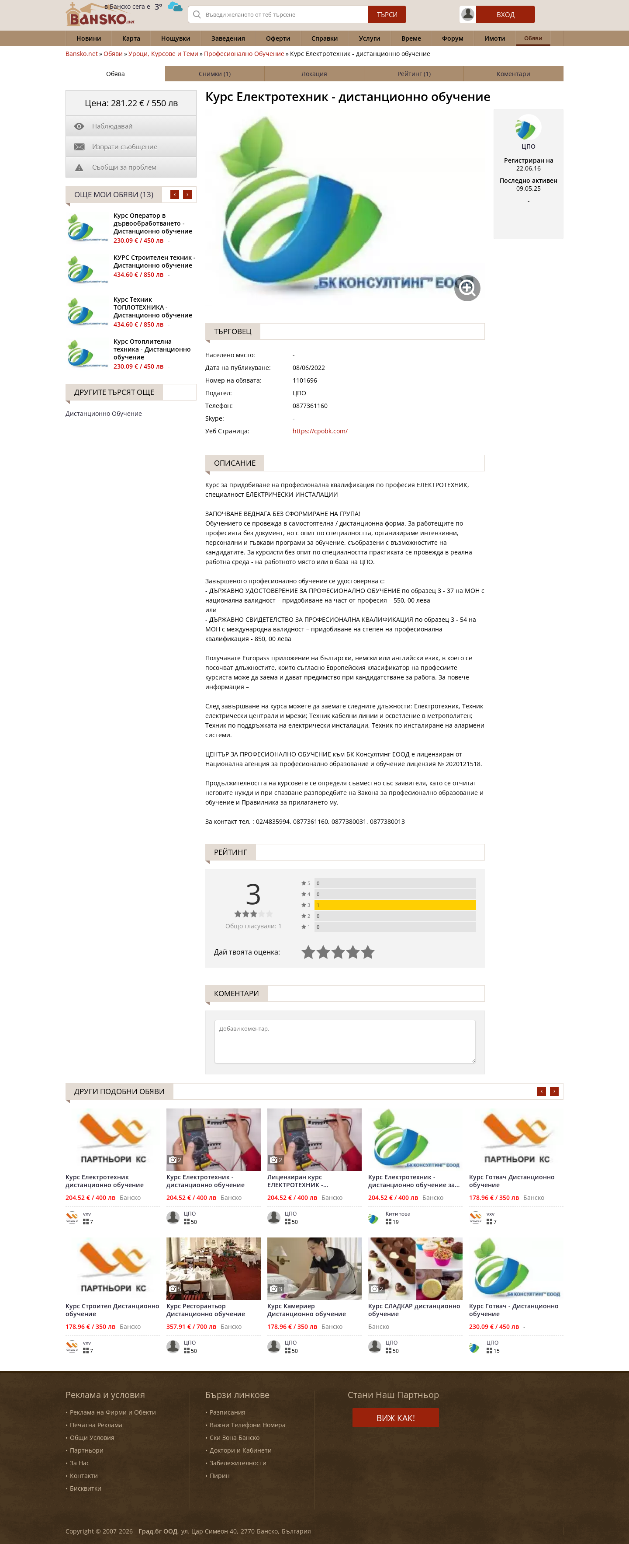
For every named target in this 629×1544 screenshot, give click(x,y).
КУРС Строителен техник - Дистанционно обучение (155, 261)
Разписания (227, 1412)
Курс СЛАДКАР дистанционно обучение (414, 1310)
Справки (324, 38)
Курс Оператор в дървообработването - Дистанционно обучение (153, 223)
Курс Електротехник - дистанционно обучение (205, 1181)
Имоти (494, 38)
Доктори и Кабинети (241, 1450)
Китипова (398, 1214)
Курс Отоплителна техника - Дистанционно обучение (152, 349)
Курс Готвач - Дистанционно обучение (514, 1310)
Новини (88, 38)
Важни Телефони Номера (248, 1425)
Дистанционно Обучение (104, 413)
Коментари (513, 74)
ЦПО (529, 146)
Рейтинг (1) (414, 74)
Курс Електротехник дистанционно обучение (105, 1181)
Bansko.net (82, 53)
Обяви (113, 53)
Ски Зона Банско (234, 1437)
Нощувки (175, 38)
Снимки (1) (215, 74)
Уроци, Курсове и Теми (163, 53)
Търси (387, 14)
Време (411, 38)
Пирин (220, 1475)
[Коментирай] (345, 1041)
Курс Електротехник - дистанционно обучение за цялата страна (411, 1181)
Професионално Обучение (244, 53)
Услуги (369, 38)
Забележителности (238, 1463)
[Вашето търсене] (297, 14)
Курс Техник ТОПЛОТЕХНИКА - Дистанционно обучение (153, 307)
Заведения (228, 38)
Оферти (278, 38)
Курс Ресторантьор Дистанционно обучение (205, 1310)
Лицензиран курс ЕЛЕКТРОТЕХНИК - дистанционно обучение (306, 1181)
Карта (131, 38)
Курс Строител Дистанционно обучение (112, 1310)
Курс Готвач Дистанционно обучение (512, 1181)
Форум (452, 38)
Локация (314, 74)
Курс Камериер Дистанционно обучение (306, 1310)
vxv (87, 1214)
